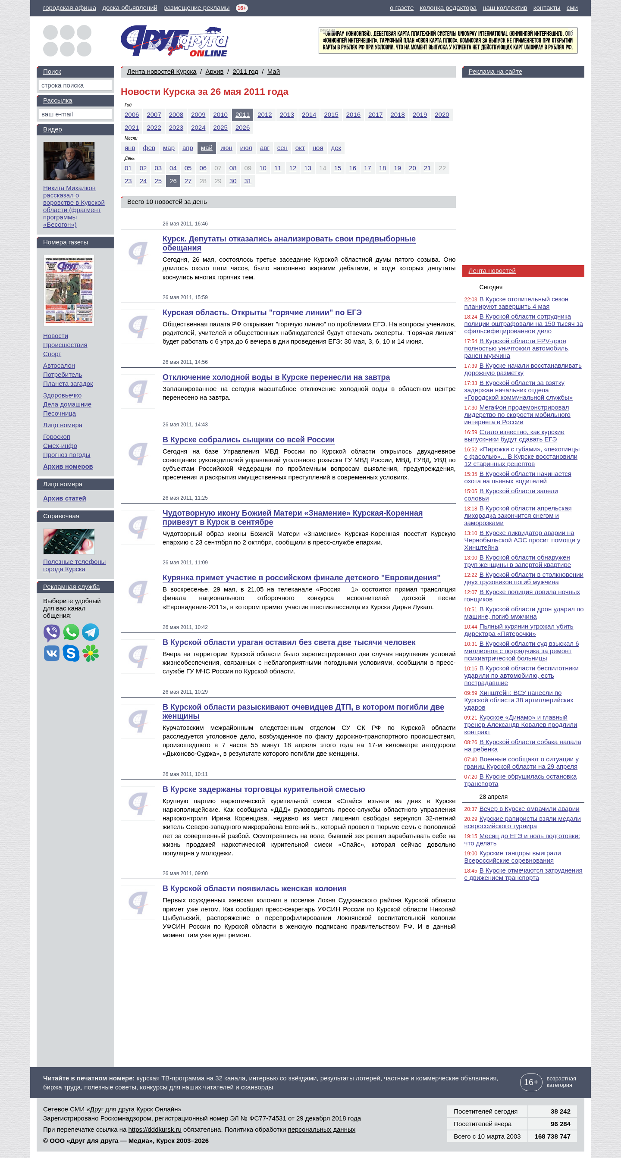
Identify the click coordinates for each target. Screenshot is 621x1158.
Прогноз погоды (67, 454)
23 (128, 181)
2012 (264, 114)
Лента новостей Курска (162, 71)
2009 (198, 114)
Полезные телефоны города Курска (74, 565)
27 (188, 181)
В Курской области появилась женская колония (255, 888)
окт (300, 147)
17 (367, 168)
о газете (402, 7)
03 (158, 168)
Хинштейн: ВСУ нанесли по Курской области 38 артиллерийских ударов (519, 700)
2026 (242, 127)
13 (307, 168)
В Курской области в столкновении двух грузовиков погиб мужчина (523, 578)
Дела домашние (67, 404)
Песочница (59, 413)
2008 (176, 114)
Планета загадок (68, 383)
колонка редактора (448, 7)
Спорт (52, 353)
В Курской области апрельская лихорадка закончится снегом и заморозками (518, 515)
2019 (420, 114)
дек (336, 147)
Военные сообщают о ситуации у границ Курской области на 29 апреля (521, 762)
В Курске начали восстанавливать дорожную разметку (523, 369)
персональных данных (322, 1129)
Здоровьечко (62, 395)
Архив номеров (68, 466)
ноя (318, 147)
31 (248, 181)
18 (382, 168)
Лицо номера (62, 425)
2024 (198, 127)
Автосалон (59, 365)
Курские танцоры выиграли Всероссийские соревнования (512, 856)
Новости (55, 335)
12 (293, 168)
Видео (52, 129)
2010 (220, 114)
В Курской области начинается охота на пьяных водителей (517, 477)
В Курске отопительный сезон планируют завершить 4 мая (516, 302)
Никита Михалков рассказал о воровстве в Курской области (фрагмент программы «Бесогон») (74, 206)
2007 (154, 114)
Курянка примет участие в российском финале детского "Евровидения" (302, 577)
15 (338, 168)
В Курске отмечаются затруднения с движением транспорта (523, 874)
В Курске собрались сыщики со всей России (249, 439)
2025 (220, 127)
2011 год (245, 71)
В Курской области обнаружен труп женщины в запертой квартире (517, 561)
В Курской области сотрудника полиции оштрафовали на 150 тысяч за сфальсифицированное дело (523, 324)
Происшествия (65, 344)
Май (273, 71)
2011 (242, 114)
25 (158, 181)
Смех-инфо (60, 445)
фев (149, 147)
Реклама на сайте (495, 71)
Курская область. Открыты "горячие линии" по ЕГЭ (262, 312)
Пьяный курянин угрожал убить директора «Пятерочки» (519, 630)
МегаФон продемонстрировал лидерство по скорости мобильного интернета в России (517, 415)
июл (246, 147)
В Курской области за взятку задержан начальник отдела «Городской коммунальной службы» (518, 390)
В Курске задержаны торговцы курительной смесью (264, 789)
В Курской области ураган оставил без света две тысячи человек (289, 642)
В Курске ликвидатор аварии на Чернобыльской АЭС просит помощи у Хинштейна (522, 540)
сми (572, 7)
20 (412, 168)
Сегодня (491, 287)
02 (143, 168)
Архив (215, 71)
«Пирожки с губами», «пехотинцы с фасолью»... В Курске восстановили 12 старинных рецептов (522, 456)
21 (427, 168)
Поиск (52, 71)
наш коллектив (505, 7)
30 (233, 181)
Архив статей (64, 498)
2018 (398, 114)
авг (265, 147)
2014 (309, 114)
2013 (287, 114)
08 (233, 168)
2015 (331, 114)
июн (226, 147)
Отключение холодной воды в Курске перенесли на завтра (276, 377)
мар (169, 147)
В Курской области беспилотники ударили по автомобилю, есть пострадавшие (521, 675)
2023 (176, 127)
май (207, 147)
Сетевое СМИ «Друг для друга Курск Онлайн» (112, 1109)
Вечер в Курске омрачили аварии (530, 808)
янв (130, 147)
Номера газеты (65, 242)
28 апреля (494, 796)
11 (278, 168)
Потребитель (62, 374)
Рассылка (57, 100)
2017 (375, 114)
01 (128, 168)
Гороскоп (56, 436)
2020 (442, 114)
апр (187, 147)
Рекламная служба (71, 586)
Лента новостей (492, 270)
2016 (353, 114)
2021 (132, 127)
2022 (154, 127)
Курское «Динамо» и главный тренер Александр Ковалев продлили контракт (520, 724)
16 (352, 168)
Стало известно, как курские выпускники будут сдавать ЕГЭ (514, 435)
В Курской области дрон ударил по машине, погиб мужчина (524, 612)
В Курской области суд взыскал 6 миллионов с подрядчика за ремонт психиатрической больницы (521, 651)
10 (263, 168)
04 (173, 168)
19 (397, 168)
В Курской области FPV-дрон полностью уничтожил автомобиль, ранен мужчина (517, 348)
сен (282, 147)
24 (143, 181)
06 (203, 168)
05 (188, 168)
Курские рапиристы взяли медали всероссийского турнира (522, 822)
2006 (132, 114)
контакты (547, 7)
